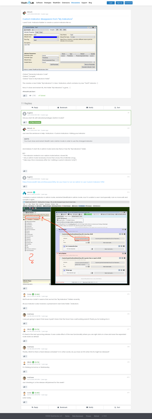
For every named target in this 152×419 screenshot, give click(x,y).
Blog (90, 3)
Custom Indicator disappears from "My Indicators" (48, 19)
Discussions (75, 3)
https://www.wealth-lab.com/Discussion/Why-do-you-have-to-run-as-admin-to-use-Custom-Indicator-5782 (63, 182)
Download (128, 3)
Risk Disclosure (77, 416)
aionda (29, 192)
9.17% (37, 329)
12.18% (37, 294)
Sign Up (119, 3)
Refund (96, 416)
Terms (67, 416)
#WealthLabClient (29, 92)
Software (39, 3)
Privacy (88, 416)
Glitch (29, 329)
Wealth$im (56, 3)
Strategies (47, 3)
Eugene (30, 113)
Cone (29, 294)
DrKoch (29, 12)
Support (84, 3)
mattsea (30, 314)
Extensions (66, 3)
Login (111, 3)
